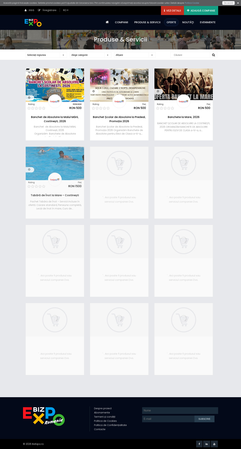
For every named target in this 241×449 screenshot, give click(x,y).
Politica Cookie (192, 3)
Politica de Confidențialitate (110, 425)
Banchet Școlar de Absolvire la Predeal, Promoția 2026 (119, 119)
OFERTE (171, 22)
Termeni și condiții (104, 416)
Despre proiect (103, 408)
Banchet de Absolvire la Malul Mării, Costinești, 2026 (55, 119)
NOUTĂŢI (188, 22)
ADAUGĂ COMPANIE (201, 10)
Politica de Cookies (105, 421)
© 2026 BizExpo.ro (33, 444)
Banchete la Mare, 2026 (183, 117)
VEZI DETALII (172, 10)
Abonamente (102, 412)
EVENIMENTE (207, 22)
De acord (228, 3)
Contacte (99, 429)
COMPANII (121, 22)
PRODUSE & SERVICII (147, 22)
